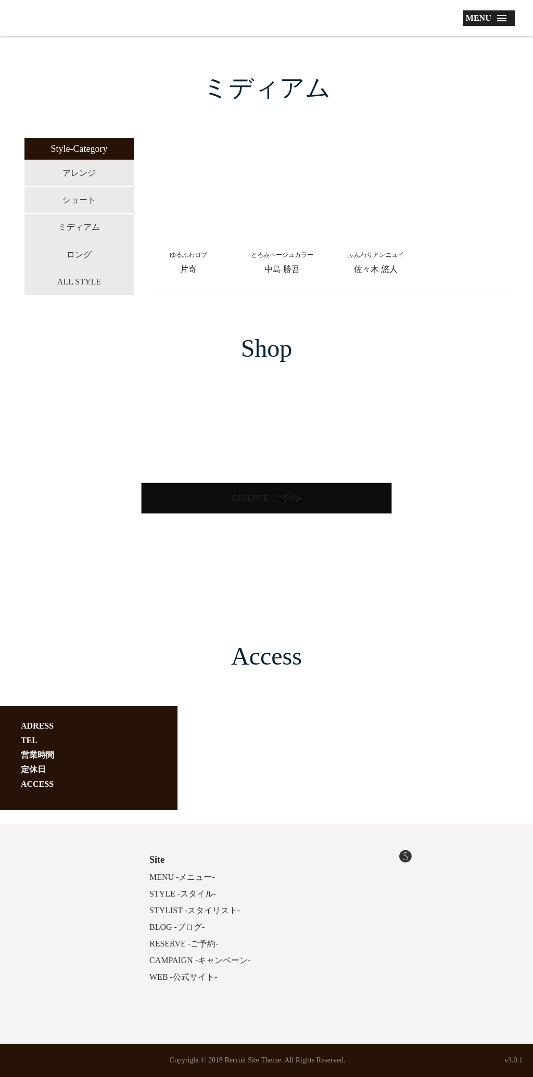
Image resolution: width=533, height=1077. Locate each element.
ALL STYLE (79, 281)
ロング (79, 254)
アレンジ (79, 172)
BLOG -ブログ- (177, 927)
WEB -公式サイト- (183, 976)
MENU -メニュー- (182, 877)
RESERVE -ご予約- (266, 498)
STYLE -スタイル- (182, 893)
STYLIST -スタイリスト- (194, 910)
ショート (79, 200)
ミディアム (79, 227)
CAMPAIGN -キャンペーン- (200, 960)
